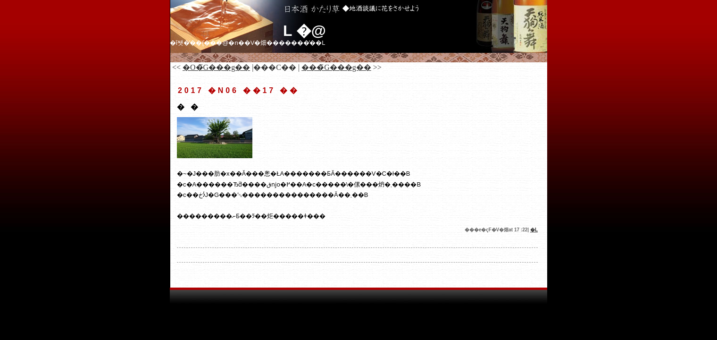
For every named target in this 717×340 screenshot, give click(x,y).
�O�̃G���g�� (216, 67)
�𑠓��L (534, 229)
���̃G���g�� (336, 67)
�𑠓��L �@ (304, 30)
